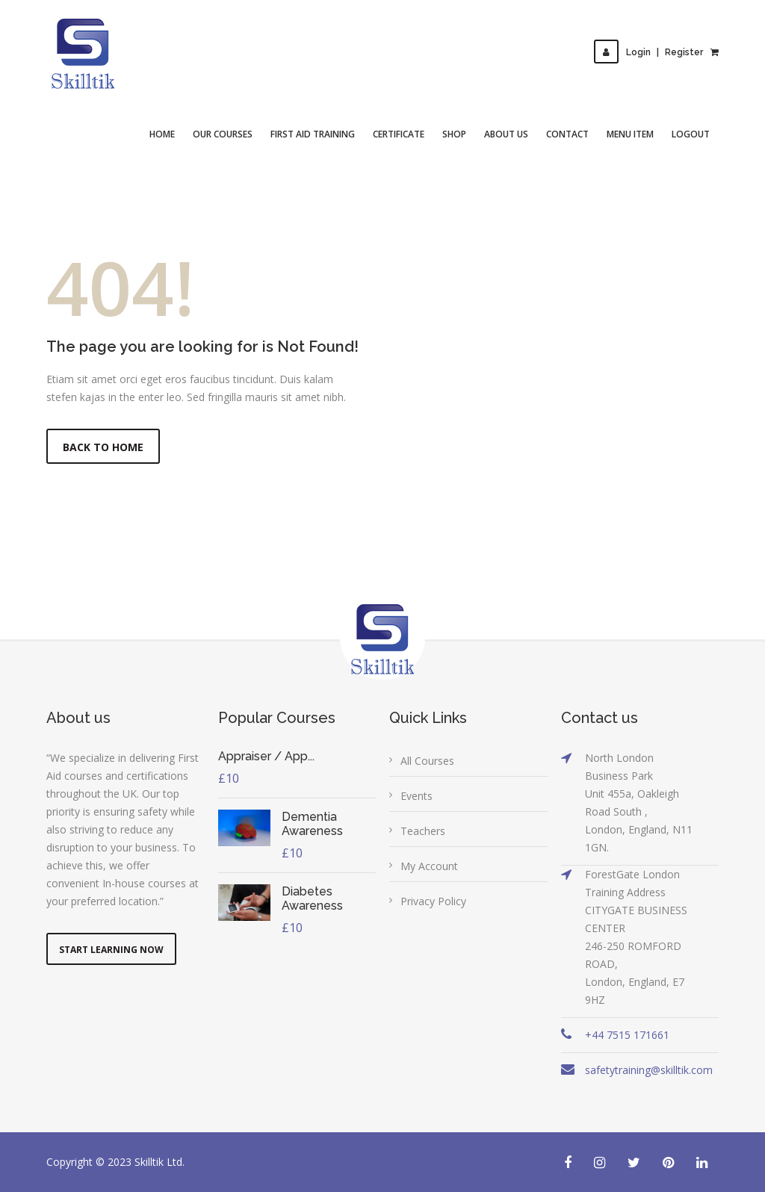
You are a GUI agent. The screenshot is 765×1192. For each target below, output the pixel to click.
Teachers (422, 831)
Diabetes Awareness (312, 898)
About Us (506, 134)
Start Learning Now (111, 949)
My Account (429, 866)
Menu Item (630, 134)
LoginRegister (648, 52)
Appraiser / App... (266, 756)
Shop (454, 134)
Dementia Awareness (312, 824)
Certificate (398, 134)
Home (162, 134)
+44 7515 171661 (627, 1035)
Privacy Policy (433, 901)
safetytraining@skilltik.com (649, 1070)
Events (416, 796)
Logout (691, 134)
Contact (567, 134)
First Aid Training (312, 134)
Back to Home (103, 447)
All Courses (427, 761)
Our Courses (223, 134)
